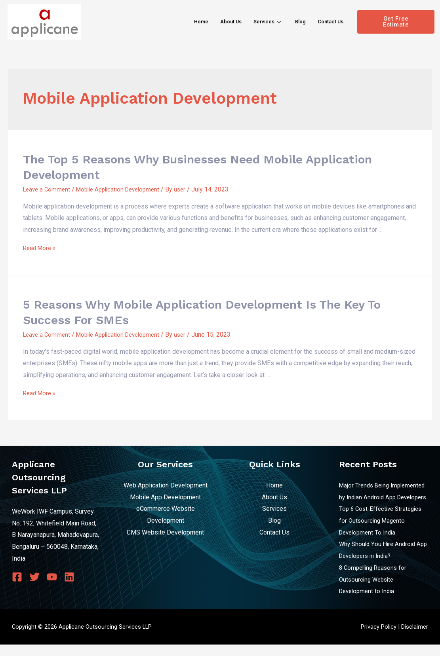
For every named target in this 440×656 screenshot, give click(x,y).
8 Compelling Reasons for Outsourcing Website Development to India (375, 590)
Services (259, 21)
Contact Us (327, 21)
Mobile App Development (165, 497)
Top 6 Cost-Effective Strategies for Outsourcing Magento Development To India (383, 532)
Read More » (40, 248)
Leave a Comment (48, 189)
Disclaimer (414, 638)
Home (185, 21)
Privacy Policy (378, 638)
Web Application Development (166, 485)
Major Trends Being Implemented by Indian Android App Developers (382, 497)
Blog (294, 21)
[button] (395, 21)
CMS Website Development (165, 532)
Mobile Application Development (124, 189)
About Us (218, 21)
